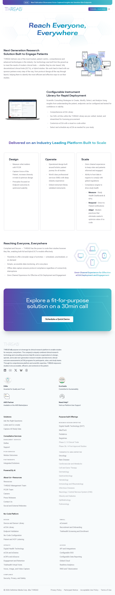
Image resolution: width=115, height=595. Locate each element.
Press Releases (10, 498)
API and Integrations (68, 549)
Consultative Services (12, 436)
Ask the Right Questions (13, 421)
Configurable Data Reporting (71, 557)
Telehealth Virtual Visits (13, 565)
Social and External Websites (15, 506)
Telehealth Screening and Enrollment (74, 531)
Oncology (62, 456)
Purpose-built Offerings (68, 417)
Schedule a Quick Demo (57, 319)
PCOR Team (8, 490)
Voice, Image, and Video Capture (17, 569)
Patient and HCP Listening (14, 539)
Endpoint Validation (11, 531)
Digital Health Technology (14, 549)
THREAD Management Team (15, 486)
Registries (63, 438)
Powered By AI (9, 470)
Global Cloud (65, 561)
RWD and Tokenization (69, 569)
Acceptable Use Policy (89, 590)
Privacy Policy (56, 590)
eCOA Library (9, 527)
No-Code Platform (11, 514)
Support (7, 447)
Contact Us (8, 502)
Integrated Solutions (11, 463)
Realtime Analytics (67, 565)
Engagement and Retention (14, 561)
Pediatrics (63, 434)
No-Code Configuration (13, 535)
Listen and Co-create (12, 425)
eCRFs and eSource (11, 557)
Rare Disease (64, 460)
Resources (8, 482)
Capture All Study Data (12, 429)
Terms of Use (106, 590)
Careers (7, 494)
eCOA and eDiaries (11, 553)
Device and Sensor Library (14, 523)
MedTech (63, 430)
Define (6, 443)
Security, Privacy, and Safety (15, 578)
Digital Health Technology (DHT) (71, 426)
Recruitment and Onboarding (71, 527)
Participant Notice (71, 590)
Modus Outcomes (11, 455)
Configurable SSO (67, 553)
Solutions (7, 417)
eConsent (63, 523)
